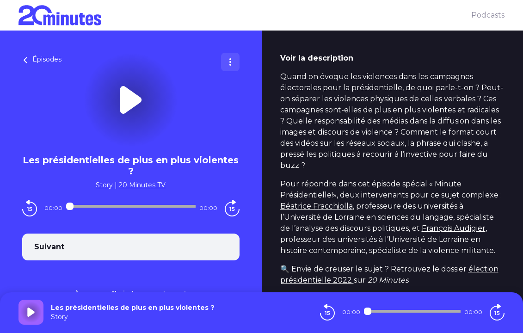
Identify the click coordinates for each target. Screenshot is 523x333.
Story (104, 185)
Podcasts (488, 15)
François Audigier (454, 228)
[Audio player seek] (131, 206)
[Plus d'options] (230, 62)
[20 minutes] (244, 15)
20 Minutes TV (142, 185)
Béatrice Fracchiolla (316, 206)
